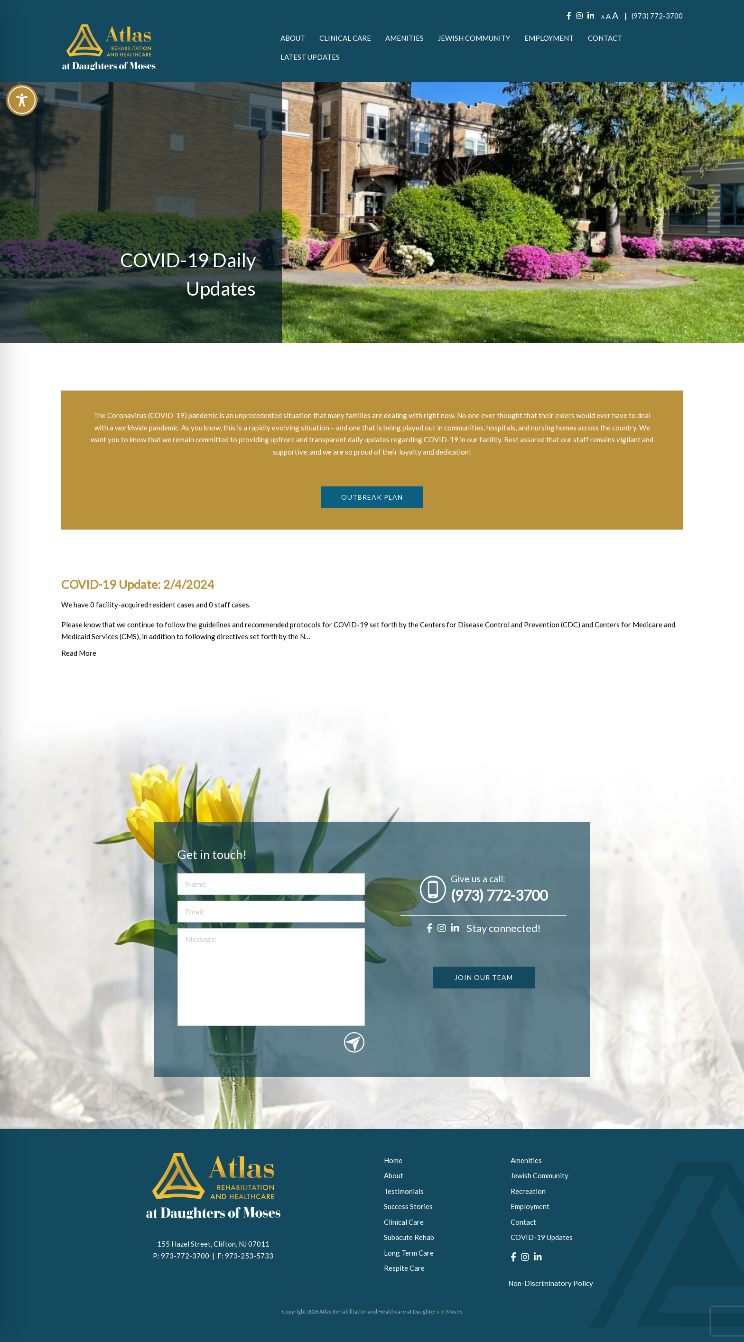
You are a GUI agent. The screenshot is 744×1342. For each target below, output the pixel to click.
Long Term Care (409, 1253)
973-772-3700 (186, 1255)
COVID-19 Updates (542, 1237)
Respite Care (404, 1268)
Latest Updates (310, 57)
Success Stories (408, 1206)
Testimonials (404, 1191)
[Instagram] (579, 15)
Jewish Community (474, 38)
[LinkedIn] (590, 15)
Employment (549, 38)
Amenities (404, 38)
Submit (354, 1074)
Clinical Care (345, 38)
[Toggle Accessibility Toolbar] (22, 100)
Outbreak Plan (372, 521)
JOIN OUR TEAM (484, 1009)
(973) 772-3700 (657, 15)
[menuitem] (292, 37)
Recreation (528, 1191)
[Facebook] (569, 15)
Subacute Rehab (409, 1237)
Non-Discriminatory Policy (550, 1283)
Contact (605, 38)
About (292, 38)
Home (393, 1160)
